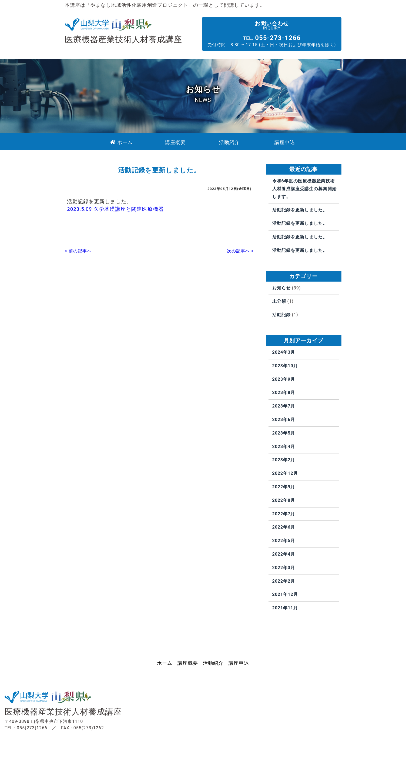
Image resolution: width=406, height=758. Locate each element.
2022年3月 (283, 567)
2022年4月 (283, 554)
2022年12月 (285, 473)
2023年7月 (283, 406)
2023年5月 (283, 433)
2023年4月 (283, 446)
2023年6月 (283, 419)
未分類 (279, 301)
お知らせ (281, 287)
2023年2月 (283, 460)
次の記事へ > (240, 252)
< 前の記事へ (78, 252)
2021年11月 (285, 608)
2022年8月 (283, 500)
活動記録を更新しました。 (299, 210)
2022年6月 (283, 527)
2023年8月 (283, 392)
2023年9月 (283, 379)
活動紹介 (213, 663)
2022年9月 (283, 487)
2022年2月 (283, 581)
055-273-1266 (285, 37)
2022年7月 (283, 513)
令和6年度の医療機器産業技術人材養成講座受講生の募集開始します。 (304, 189)
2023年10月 (285, 365)
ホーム (164, 663)
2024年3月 (283, 352)
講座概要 (187, 663)
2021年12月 (285, 594)
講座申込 (239, 663)
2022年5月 (283, 540)
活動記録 (281, 315)
